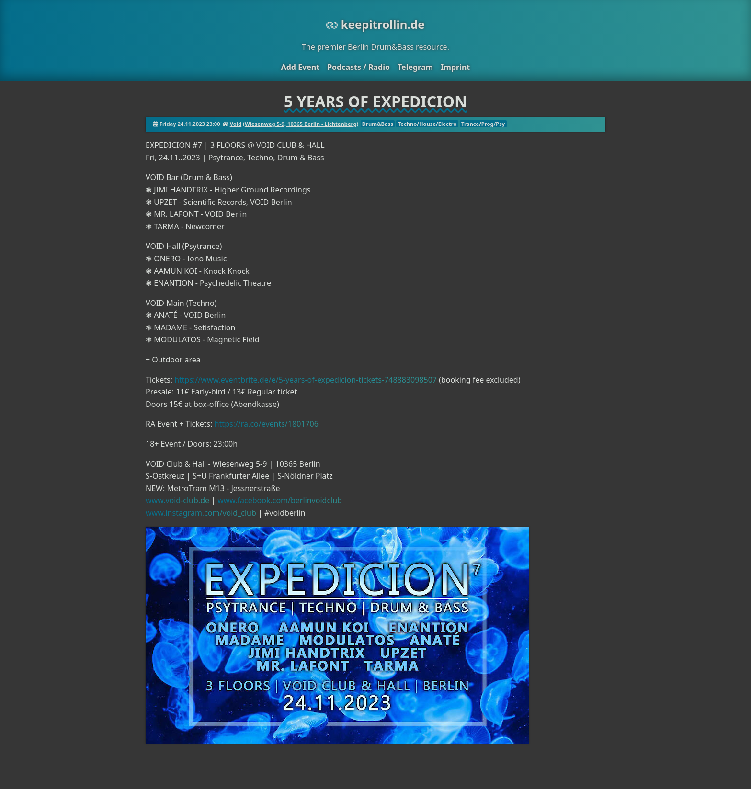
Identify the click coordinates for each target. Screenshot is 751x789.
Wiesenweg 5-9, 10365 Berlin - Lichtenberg (301, 123)
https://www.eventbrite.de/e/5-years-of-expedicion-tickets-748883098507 (305, 379)
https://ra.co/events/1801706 (267, 423)
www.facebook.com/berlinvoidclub (279, 500)
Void (235, 123)
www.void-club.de (177, 500)
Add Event (300, 67)
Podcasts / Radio (358, 67)
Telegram (415, 67)
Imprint (455, 67)
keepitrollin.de (375, 24)
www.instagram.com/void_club (201, 512)
